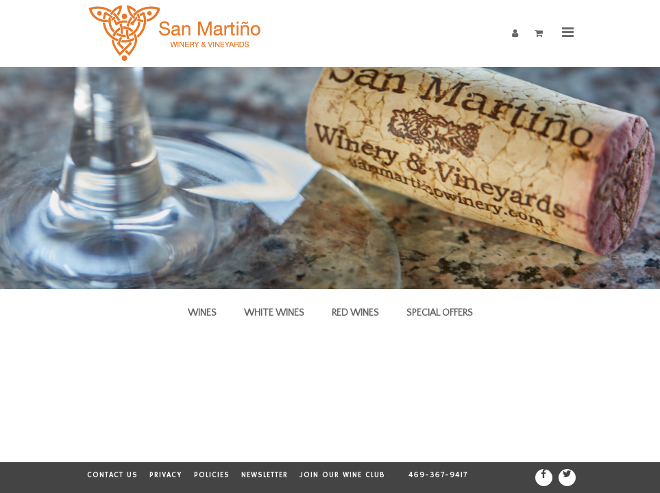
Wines (202, 312)
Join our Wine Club (342, 475)
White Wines (274, 312)
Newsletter (264, 475)
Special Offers (439, 312)
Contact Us (112, 475)
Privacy (165, 475)
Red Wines (355, 312)
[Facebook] (543, 477)
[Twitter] (567, 477)
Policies (212, 475)
